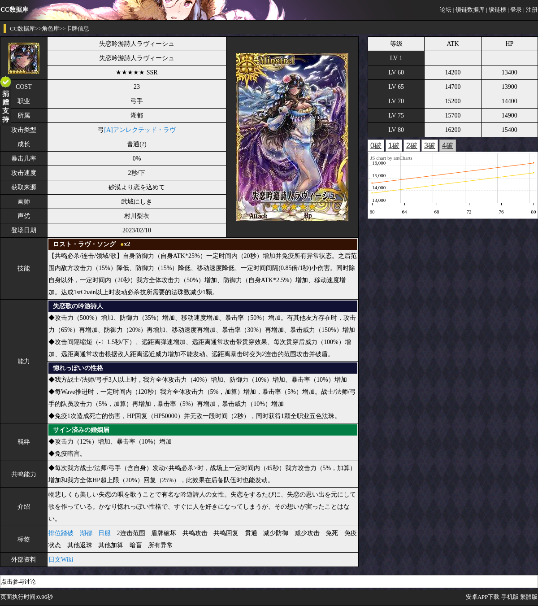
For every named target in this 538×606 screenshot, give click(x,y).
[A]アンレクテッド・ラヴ (139, 129)
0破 (376, 145)
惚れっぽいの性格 (78, 368)
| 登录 (515, 9)
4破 (447, 145)
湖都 (86, 533)
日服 (104, 533)
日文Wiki (60, 559)
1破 (393, 145)
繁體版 (529, 596)
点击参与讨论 (18, 581)
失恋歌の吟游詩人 (78, 306)
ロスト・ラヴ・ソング (84, 244)
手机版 (510, 596)
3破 (429, 145)
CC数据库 (22, 28)
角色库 (50, 28)
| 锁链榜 (496, 9)
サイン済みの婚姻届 (81, 430)
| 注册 (530, 9)
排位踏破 (61, 533)
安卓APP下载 (483, 596)
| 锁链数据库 (469, 9)
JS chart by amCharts (391, 158)
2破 (411, 145)
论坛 (445, 9)
